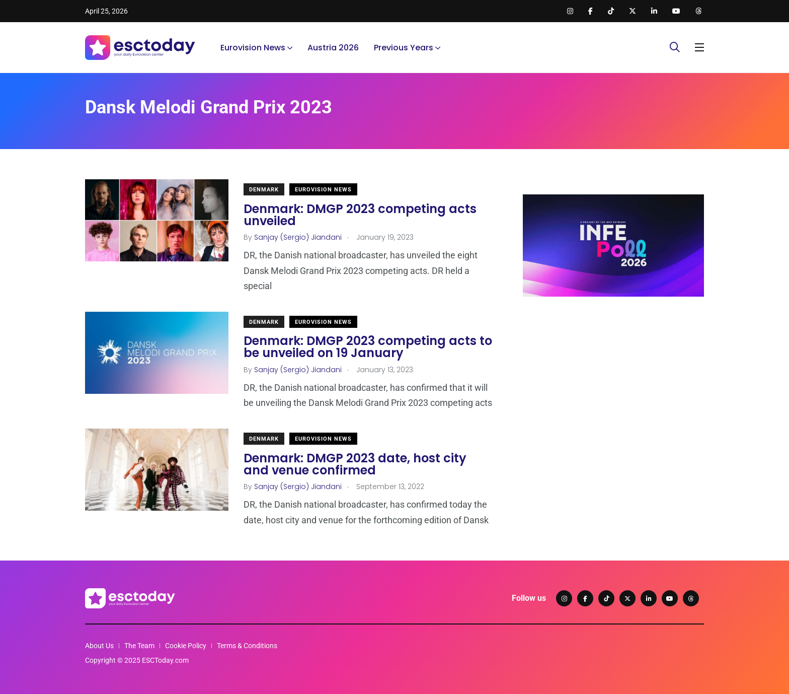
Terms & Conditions (247, 646)
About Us (99, 646)
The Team (139, 646)
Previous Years (403, 47)
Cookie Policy (185, 646)
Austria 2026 (333, 47)
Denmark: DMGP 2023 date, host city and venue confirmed (355, 464)
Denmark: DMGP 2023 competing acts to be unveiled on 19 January (368, 347)
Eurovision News (252, 47)
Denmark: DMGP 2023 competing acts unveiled (360, 214)
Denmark (264, 189)
